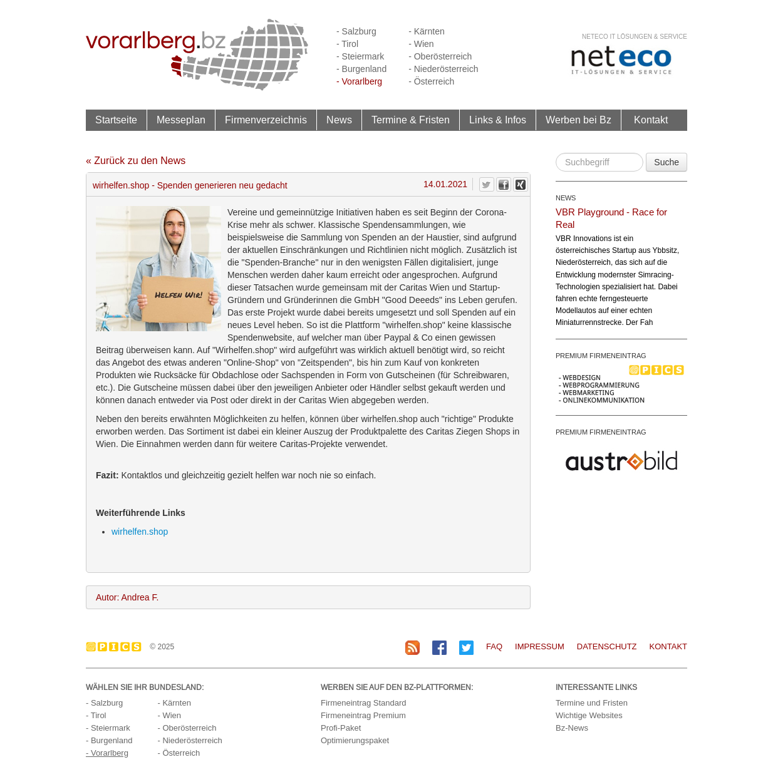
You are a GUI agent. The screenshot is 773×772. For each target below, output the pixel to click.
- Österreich (431, 81)
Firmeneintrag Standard (364, 703)
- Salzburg (356, 31)
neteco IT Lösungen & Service (634, 36)
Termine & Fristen (410, 119)
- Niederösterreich (443, 69)
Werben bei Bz (578, 119)
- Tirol (347, 44)
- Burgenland (361, 69)
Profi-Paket (341, 728)
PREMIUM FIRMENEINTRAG (601, 355)
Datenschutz (607, 646)
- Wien (420, 44)
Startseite (116, 119)
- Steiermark (360, 56)
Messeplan (181, 119)
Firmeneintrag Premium (363, 715)
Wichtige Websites (589, 715)
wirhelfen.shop (140, 532)
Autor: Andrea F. (127, 597)
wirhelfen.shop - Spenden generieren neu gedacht (190, 185)
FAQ (494, 646)
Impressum (539, 646)
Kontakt (651, 119)
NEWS (566, 197)
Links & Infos (497, 119)
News (339, 119)
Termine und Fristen (592, 703)
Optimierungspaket (355, 740)
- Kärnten (426, 31)
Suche (666, 162)
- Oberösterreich (440, 56)
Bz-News (572, 728)
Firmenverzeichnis (266, 119)
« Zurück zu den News (135, 160)
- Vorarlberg (359, 81)
